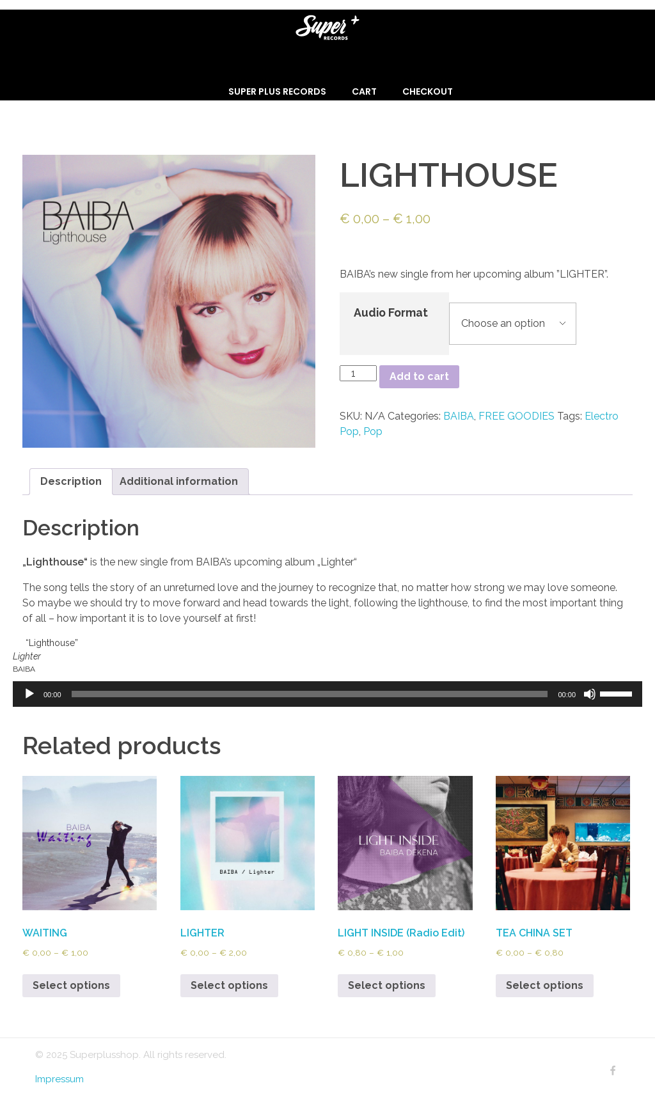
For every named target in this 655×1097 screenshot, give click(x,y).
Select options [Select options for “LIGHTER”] (229, 985)
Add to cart (419, 376)
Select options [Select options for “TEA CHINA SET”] (544, 985)
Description (71, 481)
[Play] (29, 694)
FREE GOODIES (516, 416)
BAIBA (458, 416)
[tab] (71, 481)
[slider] (310, 694)
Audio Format (391, 312)
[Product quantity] (358, 373)
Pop (373, 431)
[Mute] (589, 694)
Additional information (179, 481)
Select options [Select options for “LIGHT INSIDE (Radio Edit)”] (386, 985)
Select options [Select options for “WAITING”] (71, 985)
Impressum (59, 1079)
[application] (327, 694)
